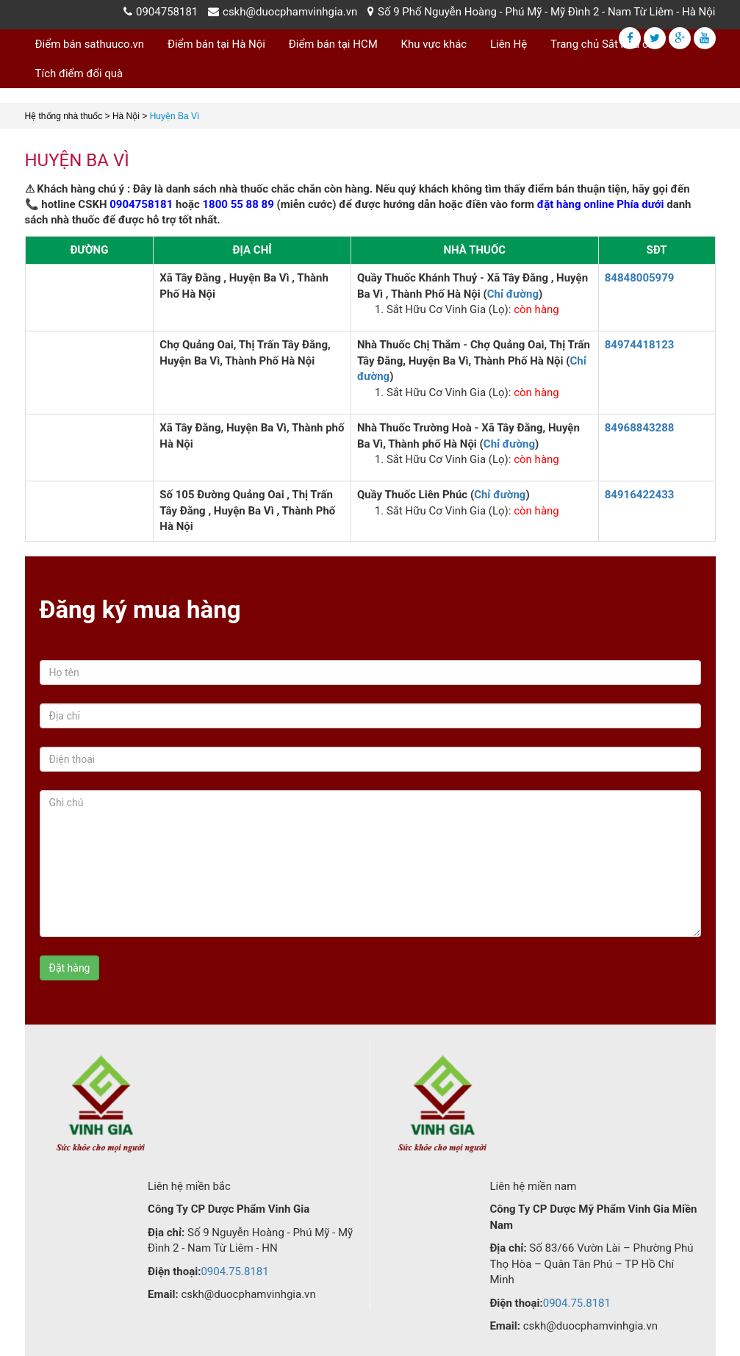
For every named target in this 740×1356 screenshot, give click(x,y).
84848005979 (640, 277)
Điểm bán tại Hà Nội (216, 44)
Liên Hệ (508, 44)
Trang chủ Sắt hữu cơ (602, 44)
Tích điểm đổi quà (79, 73)
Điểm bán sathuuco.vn (90, 44)
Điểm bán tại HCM (333, 44)
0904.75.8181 (234, 1271)
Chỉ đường (513, 294)
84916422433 (640, 494)
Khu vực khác (434, 44)
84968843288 (640, 427)
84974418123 (640, 344)
